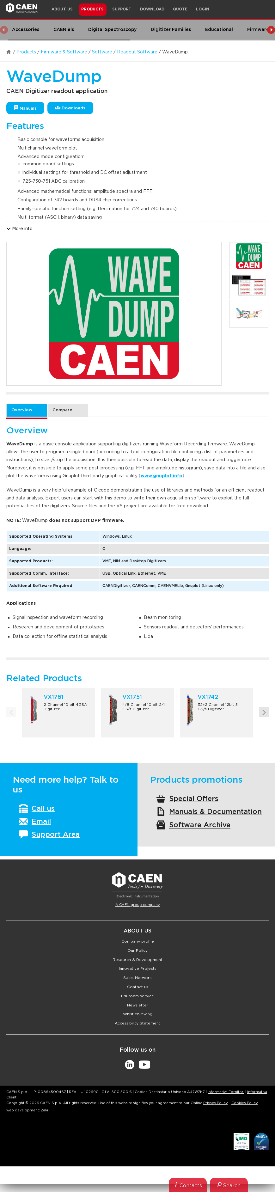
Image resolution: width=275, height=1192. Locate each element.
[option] (114, 313)
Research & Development (137, 960)
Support (121, 9)
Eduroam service (137, 996)
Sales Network (137, 978)
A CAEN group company (137, 905)
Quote (180, 9)
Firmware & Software (64, 52)
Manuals (25, 108)
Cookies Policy (244, 1103)
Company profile (137, 941)
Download (152, 9)
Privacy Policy (215, 1103)
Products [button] (92, 9)
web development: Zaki (27, 1110)
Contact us (137, 987)
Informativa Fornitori (226, 1092)
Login (202, 9)
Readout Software (137, 52)
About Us (137, 930)
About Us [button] (62, 9)
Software (102, 52)
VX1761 (54, 697)
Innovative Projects (137, 968)
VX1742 (208, 697)
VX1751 (132, 697)
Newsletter (137, 1005)
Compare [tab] (62, 410)
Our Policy (137, 950)
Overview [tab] (21, 410)
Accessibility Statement (137, 1023)
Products (26, 52)
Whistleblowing (137, 1014)
